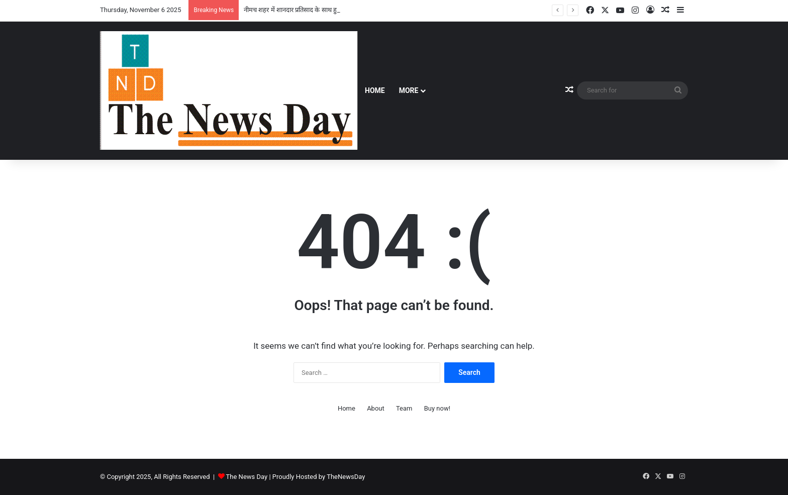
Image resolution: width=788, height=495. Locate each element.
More (409, 90)
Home (375, 90)
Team (404, 408)
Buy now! (437, 408)
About (375, 408)
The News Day (247, 476)
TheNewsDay (346, 476)
